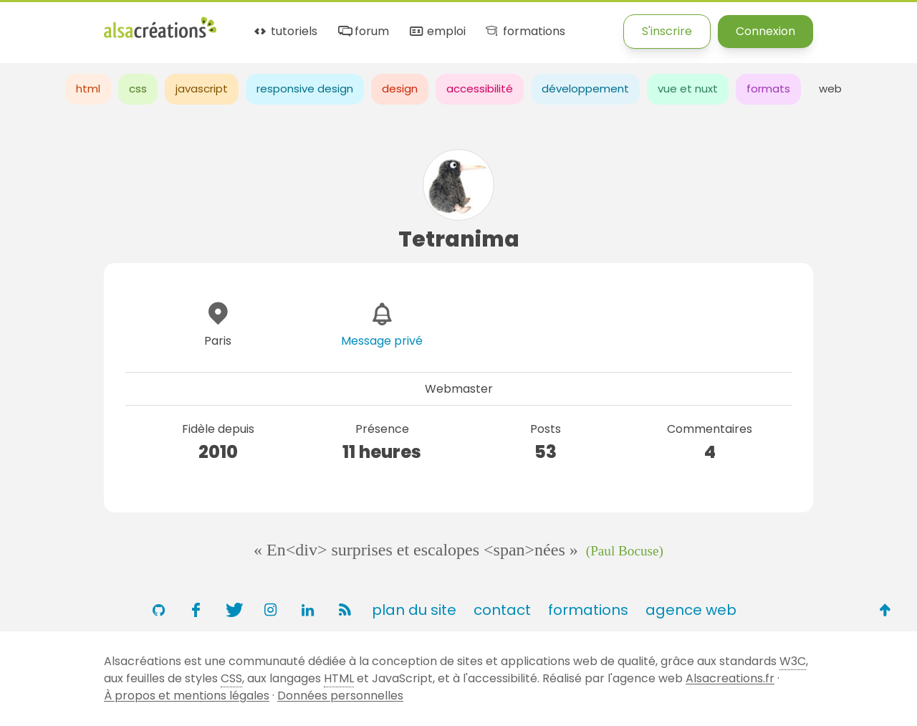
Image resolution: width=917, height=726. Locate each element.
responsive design (304, 88)
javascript (202, 88)
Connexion (765, 31)
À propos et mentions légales (186, 695)
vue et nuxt (688, 88)
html (88, 88)
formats (768, 88)
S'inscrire (667, 31)
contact (502, 610)
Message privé (382, 341)
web (830, 88)
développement (585, 88)
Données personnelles (340, 695)
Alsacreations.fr (730, 678)
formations (524, 31)
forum (362, 31)
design (400, 88)
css (138, 88)
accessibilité (479, 88)
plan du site (414, 610)
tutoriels (284, 31)
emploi (436, 31)
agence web (690, 610)
